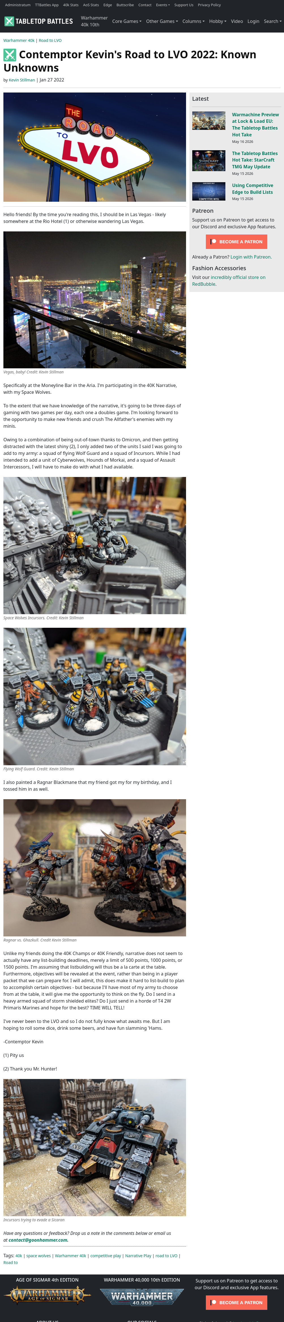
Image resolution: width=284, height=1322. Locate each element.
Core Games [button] (125, 21)
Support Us (183, 4)
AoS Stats (91, 4)
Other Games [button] (160, 21)
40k (19, 1255)
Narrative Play (138, 1255)
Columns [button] (192, 21)
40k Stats (70, 4)
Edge (107, 4)
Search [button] (271, 21)
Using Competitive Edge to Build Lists (253, 188)
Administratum (18, 4)
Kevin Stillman (22, 80)
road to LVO (166, 1255)
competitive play (105, 1255)
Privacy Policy (209, 4)
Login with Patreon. (251, 257)
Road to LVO (50, 40)
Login (253, 21)
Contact (144, 4)
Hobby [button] (216, 21)
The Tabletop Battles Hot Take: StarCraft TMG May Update (255, 160)
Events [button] (161, 4)
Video (237, 21)
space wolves (38, 1255)
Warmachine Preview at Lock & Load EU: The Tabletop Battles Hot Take (255, 124)
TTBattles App (47, 4)
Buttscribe (125, 4)
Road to (10, 1262)
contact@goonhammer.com (38, 1240)
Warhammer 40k (19, 40)
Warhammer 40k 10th (94, 21)
